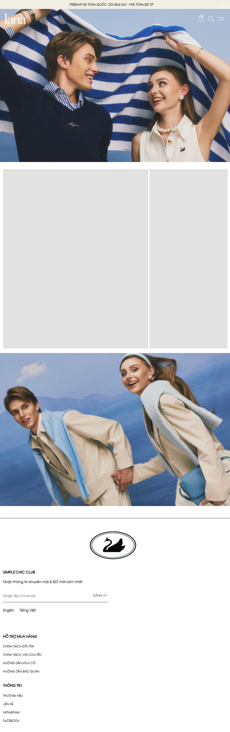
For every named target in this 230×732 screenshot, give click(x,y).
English (8, 609)
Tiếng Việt (27, 609)
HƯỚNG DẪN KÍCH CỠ (19, 663)
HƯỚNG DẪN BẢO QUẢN (21, 671)
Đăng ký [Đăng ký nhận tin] (100, 595)
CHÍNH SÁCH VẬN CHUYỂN (22, 654)
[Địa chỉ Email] (55, 595)
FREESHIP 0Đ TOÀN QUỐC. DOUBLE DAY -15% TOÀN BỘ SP (111, 4)
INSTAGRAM (11, 712)
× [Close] (224, 4)
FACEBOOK (11, 720)
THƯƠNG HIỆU (13, 695)
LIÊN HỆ (8, 704)
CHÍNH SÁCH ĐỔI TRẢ (18, 646)
